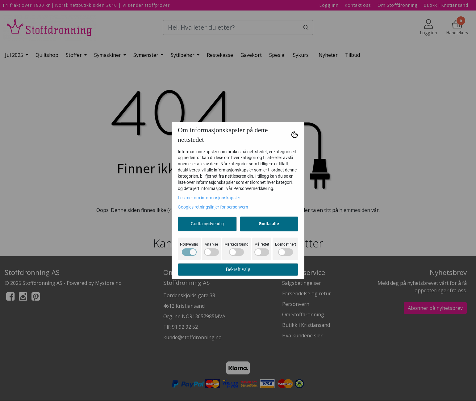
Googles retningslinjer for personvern (213, 207)
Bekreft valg (238, 269)
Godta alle (269, 223)
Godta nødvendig (207, 223)
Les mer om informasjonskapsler (209, 197)
